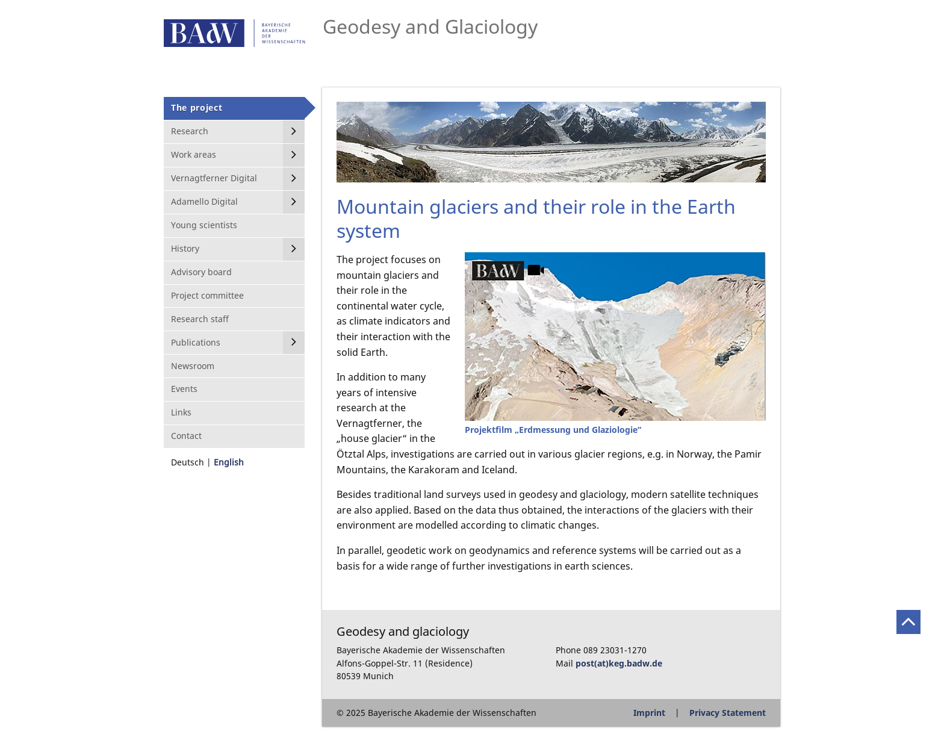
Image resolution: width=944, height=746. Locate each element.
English (229, 462)
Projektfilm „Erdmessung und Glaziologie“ (553, 429)
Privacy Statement (727, 712)
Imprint (649, 712)
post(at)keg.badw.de (619, 663)
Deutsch (187, 462)
